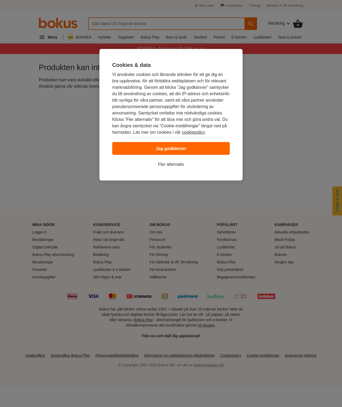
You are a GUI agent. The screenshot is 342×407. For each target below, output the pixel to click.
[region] (171, 115)
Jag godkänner (171, 148)
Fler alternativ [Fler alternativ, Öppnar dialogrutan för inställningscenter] (171, 164)
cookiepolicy (193, 132)
